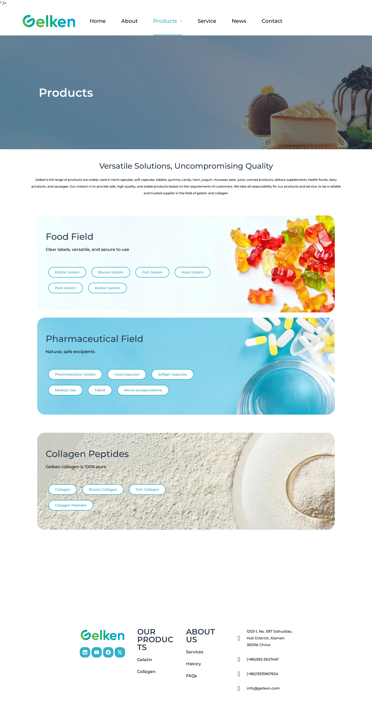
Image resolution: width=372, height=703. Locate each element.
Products (168, 21)
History (193, 663)
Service (207, 21)
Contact (272, 21)
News (239, 21)
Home (98, 21)
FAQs (191, 675)
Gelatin (144, 659)
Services (194, 651)
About (129, 21)
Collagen (146, 671)
